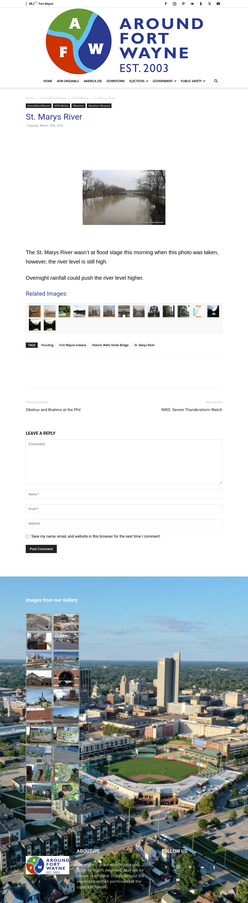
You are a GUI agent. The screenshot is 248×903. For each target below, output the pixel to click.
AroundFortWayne (53, 98)
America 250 (93, 81)
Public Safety (193, 81)
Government (165, 81)
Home (47, 81)
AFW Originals (68, 81)
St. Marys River (144, 345)
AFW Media (80, 98)
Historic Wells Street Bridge (110, 345)
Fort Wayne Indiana (72, 345)
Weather (78, 105)
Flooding (47, 345)
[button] (215, 81)
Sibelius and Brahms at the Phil (53, 409)
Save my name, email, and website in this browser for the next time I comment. (96, 536)
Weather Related (99, 105)
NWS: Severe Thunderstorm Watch (191, 409)
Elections (138, 81)
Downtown (115, 81)
